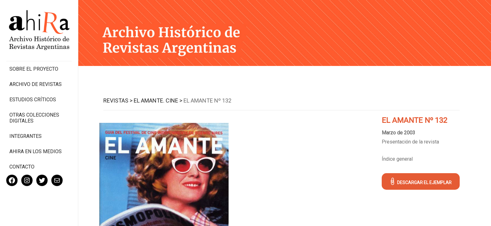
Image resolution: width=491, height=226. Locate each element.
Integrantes (25, 136)
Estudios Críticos (32, 100)
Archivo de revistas (35, 84)
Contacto (21, 167)
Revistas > (117, 100)
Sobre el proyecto (33, 69)
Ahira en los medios (35, 151)
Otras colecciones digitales (34, 118)
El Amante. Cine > (158, 100)
